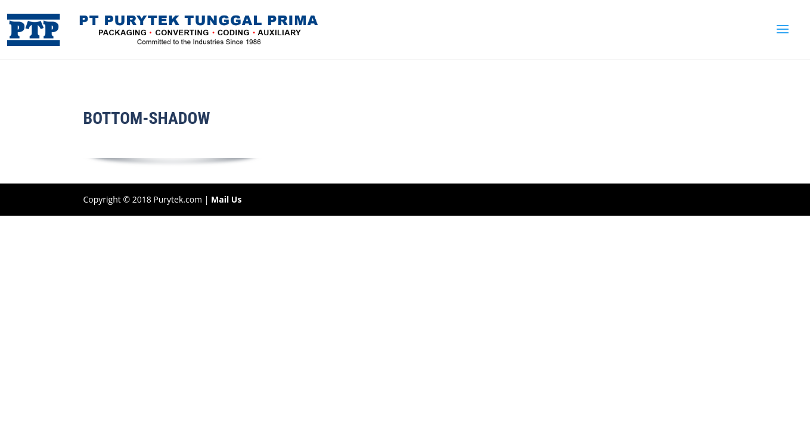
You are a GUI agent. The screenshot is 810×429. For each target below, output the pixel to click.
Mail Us (226, 199)
